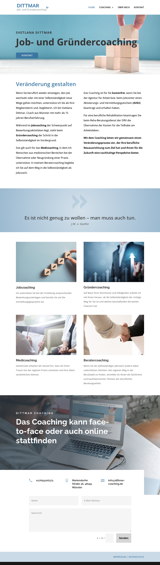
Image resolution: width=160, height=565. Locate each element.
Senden (123, 538)
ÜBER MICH (124, 7)
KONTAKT (139, 7)
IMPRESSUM (119, 556)
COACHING (105, 7)
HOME (91, 7)
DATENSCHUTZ (136, 556)
